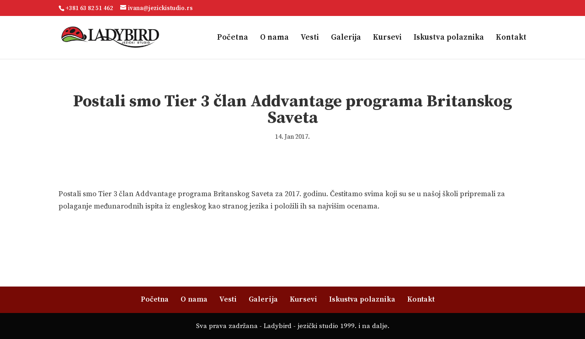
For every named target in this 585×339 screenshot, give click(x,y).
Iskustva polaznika (449, 38)
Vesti (310, 38)
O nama (274, 38)
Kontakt (511, 38)
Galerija (346, 38)
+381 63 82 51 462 (89, 8)
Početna (232, 38)
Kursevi (387, 38)
